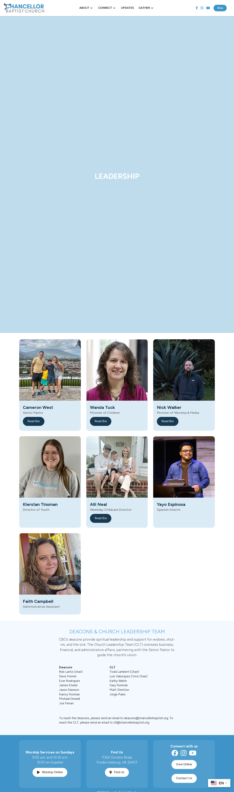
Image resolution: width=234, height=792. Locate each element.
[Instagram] (202, 8)
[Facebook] (197, 8)
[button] (91, 8)
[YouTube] (208, 8)
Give (220, 7)
